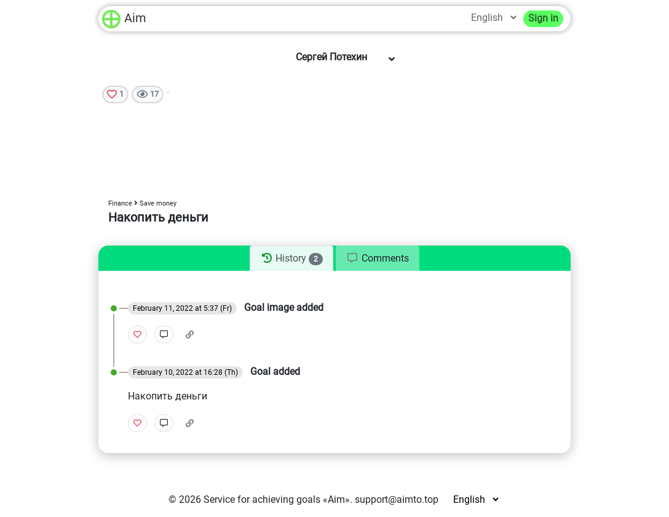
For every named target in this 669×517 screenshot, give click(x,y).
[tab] (291, 258)
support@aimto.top (396, 499)
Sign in (543, 18)
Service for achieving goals (262, 499)
